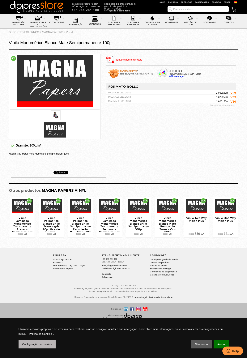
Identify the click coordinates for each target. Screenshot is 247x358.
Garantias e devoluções (162, 274)
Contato (216, 2)
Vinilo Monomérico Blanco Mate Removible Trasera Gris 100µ (167, 225)
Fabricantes (202, 2)
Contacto (106, 274)
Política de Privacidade (160, 297)
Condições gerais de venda (164, 259)
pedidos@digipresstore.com (116, 268)
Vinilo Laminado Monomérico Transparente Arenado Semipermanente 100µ (24, 226)
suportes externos (24, 32)
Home (162, 2)
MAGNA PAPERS (52, 32)
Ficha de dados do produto (128, 60)
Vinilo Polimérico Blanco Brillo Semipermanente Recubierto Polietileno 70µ (82, 225)
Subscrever (107, 277)
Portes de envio (158, 265)
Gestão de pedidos (160, 262)
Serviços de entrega (160, 268)
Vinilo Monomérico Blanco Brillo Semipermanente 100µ (140, 223)
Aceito (221, 344)
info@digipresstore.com (114, 265)
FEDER (227, 2)
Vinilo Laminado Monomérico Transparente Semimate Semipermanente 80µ (111, 226)
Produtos (186, 2)
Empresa (173, 2)
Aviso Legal (141, 297)
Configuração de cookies (37, 344)
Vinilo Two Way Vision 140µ (196, 219)
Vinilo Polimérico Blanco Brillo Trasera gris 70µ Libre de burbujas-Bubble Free (51, 226)
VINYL (70, 32)
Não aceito (201, 344)
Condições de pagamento (163, 271)
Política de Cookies (40, 333)
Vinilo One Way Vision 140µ (225, 219)
